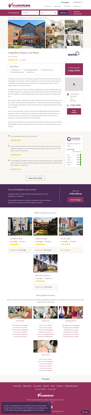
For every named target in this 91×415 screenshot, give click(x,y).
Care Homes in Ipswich (20, 332)
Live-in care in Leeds (45, 368)
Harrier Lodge (65, 238)
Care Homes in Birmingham (20, 325)
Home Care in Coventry (45, 332)
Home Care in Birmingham (45, 330)
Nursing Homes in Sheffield (71, 328)
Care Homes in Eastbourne (20, 334)
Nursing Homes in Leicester (71, 334)
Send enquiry (74, 111)
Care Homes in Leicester (20, 328)
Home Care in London (45, 328)
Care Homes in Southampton (20, 330)
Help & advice (27, 386)
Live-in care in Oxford (45, 364)
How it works (48, 6)
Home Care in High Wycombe (45, 334)
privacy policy (27, 410)
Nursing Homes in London (70, 336)
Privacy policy (52, 389)
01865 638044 (75, 193)
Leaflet (81, 90)
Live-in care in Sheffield (45, 370)
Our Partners (67, 6)
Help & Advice (57, 6)
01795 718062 (74, 70)
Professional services (71, 386)
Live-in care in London (45, 359)
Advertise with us (77, 2)
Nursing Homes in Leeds (71, 330)
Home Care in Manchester (45, 336)
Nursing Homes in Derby (71, 332)
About (53, 386)
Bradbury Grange (41, 238)
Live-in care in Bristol (45, 366)
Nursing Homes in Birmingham (71, 325)
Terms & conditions (40, 389)
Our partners (37, 386)
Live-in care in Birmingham (45, 361)
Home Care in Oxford (45, 325)
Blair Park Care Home (42, 275)
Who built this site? (57, 411)
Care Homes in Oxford (20, 336)
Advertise (46, 386)
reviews (23, 60)
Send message (75, 200)
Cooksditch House (16, 238)
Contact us (60, 386)
